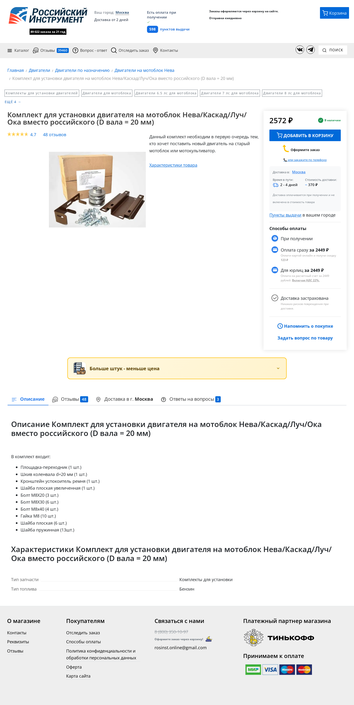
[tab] (124, 399)
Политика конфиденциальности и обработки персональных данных (101, 654)
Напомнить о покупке (305, 326)
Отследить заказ (130, 50)
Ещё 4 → (13, 102)
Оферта (74, 667)
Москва (299, 171)
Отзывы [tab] (70, 399)
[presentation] (70, 399)
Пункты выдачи (285, 215)
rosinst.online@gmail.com (181, 647)
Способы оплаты (83, 641)
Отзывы (51, 50)
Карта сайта (78, 676)
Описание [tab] (28, 399)
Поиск (333, 50)
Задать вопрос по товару (305, 337)
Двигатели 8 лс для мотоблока (292, 93)
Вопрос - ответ (90, 50)
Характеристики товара (173, 165)
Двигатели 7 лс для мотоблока (230, 93)
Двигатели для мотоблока (106, 93)
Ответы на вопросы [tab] (191, 399)
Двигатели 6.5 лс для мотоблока (166, 93)
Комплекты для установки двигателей (42, 93)
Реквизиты (18, 641)
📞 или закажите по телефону (305, 159)
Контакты (165, 50)
